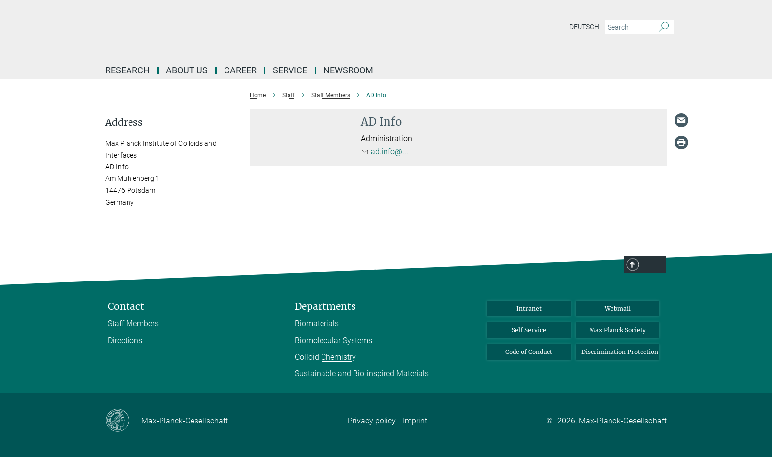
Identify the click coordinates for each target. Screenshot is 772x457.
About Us (187, 70)
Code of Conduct (528, 351)
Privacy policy (372, 420)
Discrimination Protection (619, 351)
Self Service (529, 330)
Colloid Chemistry (325, 357)
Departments (325, 306)
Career (240, 70)
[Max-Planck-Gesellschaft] (123, 421)
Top (653, 265)
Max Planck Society (617, 330)
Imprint (415, 420)
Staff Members (133, 323)
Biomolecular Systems (333, 340)
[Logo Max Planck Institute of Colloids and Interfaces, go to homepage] (290, 29)
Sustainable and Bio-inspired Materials (362, 373)
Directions (125, 340)
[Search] (664, 27)
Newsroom (348, 70)
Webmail (618, 308)
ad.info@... (389, 151)
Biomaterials (317, 323)
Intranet (529, 308)
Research (127, 70)
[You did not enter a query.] (628, 27)
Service (290, 70)
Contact (126, 306)
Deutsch (584, 27)
